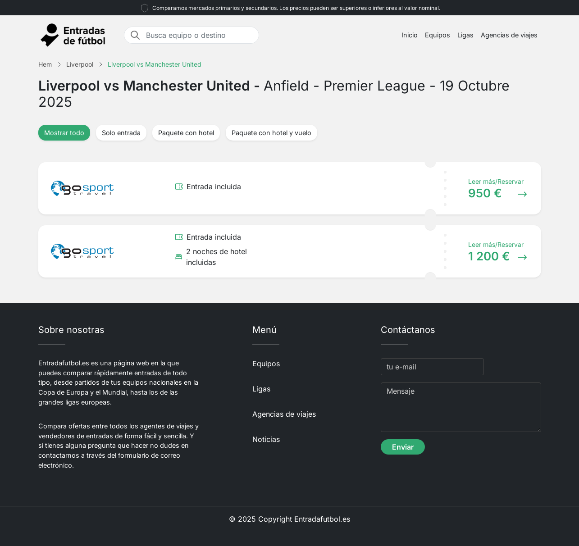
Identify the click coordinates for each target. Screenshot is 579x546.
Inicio (409, 35)
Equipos (437, 35)
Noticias (266, 439)
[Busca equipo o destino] (200, 35)
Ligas (465, 35)
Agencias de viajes (509, 35)
